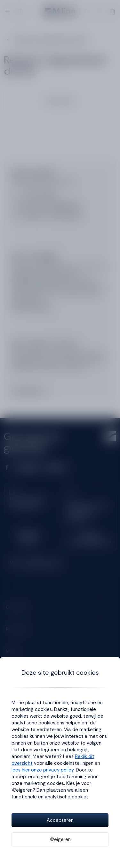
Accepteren (60, 820)
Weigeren (60, 839)
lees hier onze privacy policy (43, 770)
